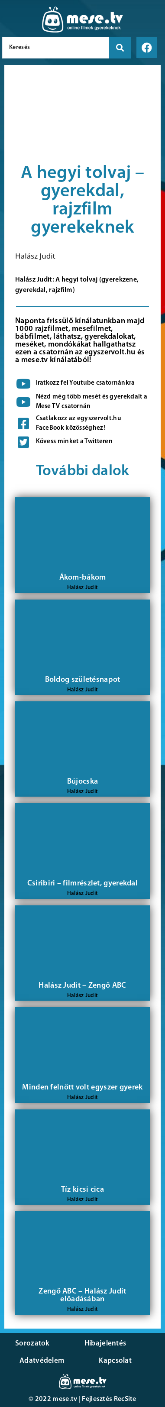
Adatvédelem (41, 1361)
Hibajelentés (105, 1343)
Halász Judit (35, 256)
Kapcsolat (115, 1361)
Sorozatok (32, 1343)
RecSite (125, 1399)
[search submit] (120, 47)
